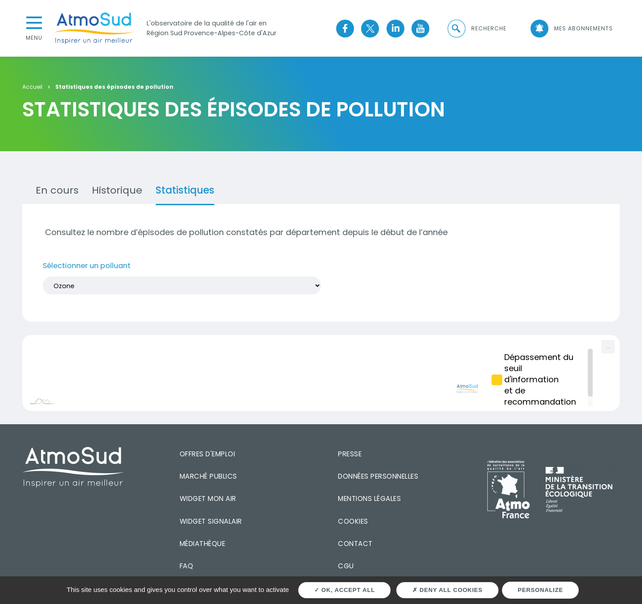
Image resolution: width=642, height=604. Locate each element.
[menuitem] (608, 346)
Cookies (353, 521)
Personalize (540, 590)
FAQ (186, 566)
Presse (350, 454)
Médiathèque (203, 543)
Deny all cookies (447, 590)
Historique (117, 190)
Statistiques (185, 190)
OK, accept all (344, 590)
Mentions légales (369, 498)
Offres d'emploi (207, 454)
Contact (355, 543)
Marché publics (208, 476)
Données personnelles (378, 476)
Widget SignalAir (211, 521)
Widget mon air (208, 498)
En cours (57, 190)
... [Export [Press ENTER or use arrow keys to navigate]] (608, 346)
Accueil (32, 87)
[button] (476, 28)
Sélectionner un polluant (87, 266)
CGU (346, 566)
